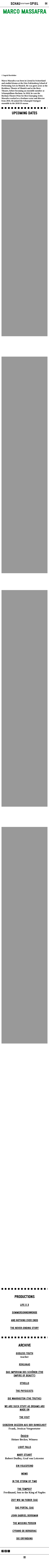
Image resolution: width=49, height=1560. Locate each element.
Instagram (6, 1551)
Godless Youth (24, 1353)
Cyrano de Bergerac (24, 1531)
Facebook (3, 1551)
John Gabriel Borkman (24, 1515)
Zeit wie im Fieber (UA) (24, 1500)
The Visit (24, 1417)
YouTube (9, 1551)
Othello (24, 1383)
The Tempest (24, 1489)
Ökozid (24, 1436)
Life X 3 (24, 1305)
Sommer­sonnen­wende (24, 1312)
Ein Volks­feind (24, 1466)
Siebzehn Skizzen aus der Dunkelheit (24, 1425)
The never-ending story (24, 1328)
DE (46, 3)
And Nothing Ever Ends (24, 1320)
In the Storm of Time (24, 1481)
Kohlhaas (24, 1364)
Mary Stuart (24, 1454)
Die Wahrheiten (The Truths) (24, 1398)
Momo (24, 1473)
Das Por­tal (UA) (24, 1507)
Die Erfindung (24, 1538)
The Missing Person (24, 1523)
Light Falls (24, 1447)
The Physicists (24, 1391)
